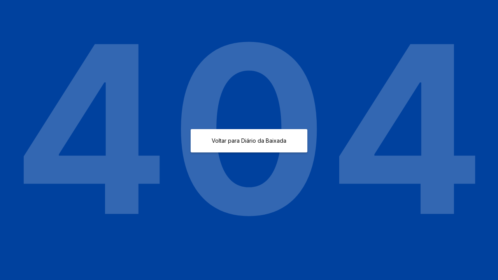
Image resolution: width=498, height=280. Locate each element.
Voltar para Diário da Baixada (249, 140)
